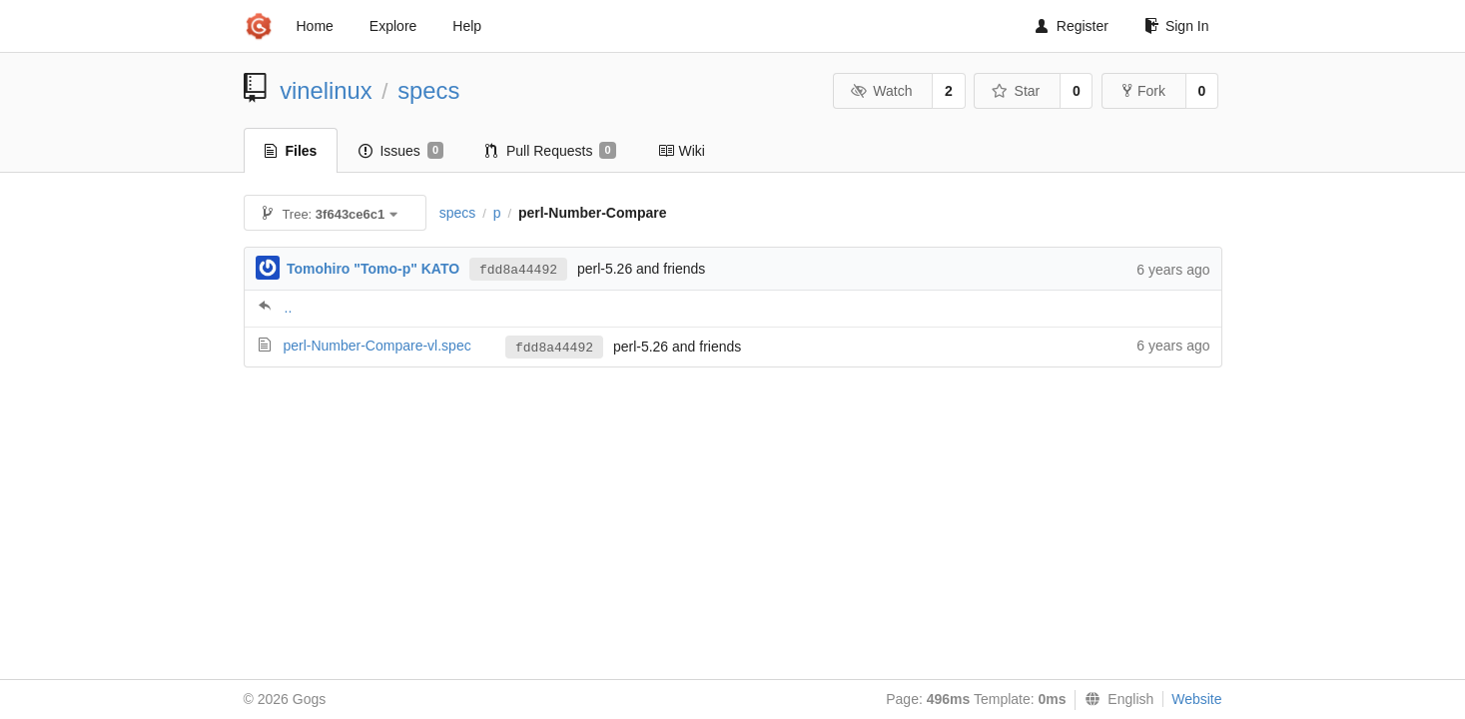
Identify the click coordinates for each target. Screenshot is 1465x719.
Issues (401, 151)
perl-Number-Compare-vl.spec (376, 346)
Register (1072, 26)
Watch (882, 91)
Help (466, 26)
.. (289, 308)
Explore (392, 26)
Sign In (1176, 26)
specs (428, 90)
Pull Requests (550, 151)
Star (1016, 91)
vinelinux (326, 90)
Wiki (681, 151)
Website (1196, 699)
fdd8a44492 (518, 270)
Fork (1143, 91)
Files (291, 151)
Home (315, 26)
